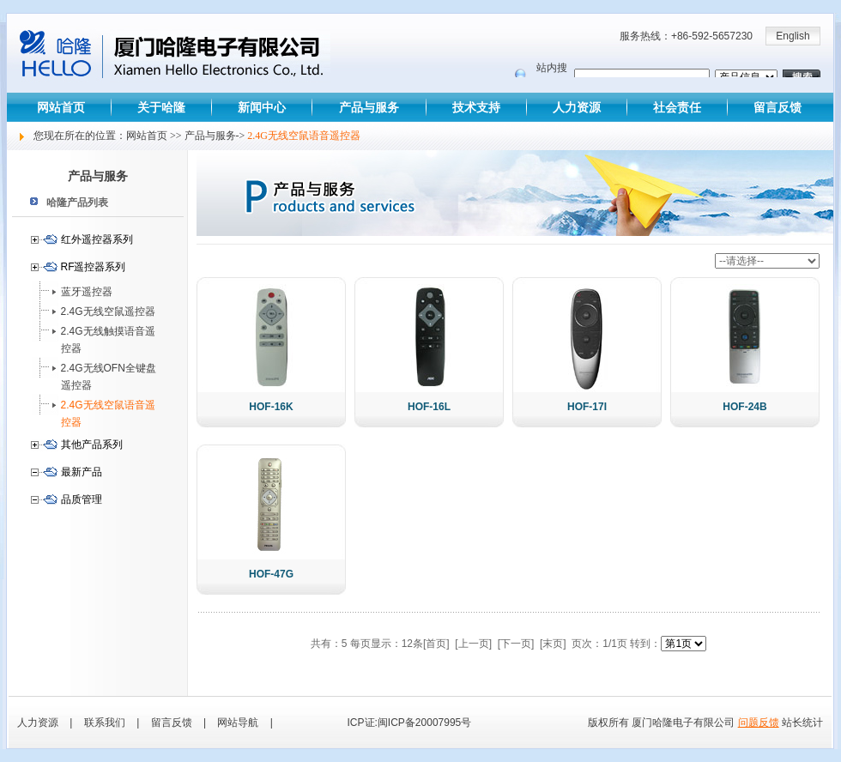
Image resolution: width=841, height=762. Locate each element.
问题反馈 (758, 723)
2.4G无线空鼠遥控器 (108, 311)
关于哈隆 (161, 107)
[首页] (436, 644)
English (792, 36)
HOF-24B (744, 407)
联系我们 (104, 723)
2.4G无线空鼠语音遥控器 (108, 413)
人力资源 (577, 107)
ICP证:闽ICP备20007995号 (410, 723)
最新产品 (81, 472)
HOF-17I (587, 407)
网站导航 (237, 723)
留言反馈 (777, 107)
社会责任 (677, 107)
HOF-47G (271, 574)
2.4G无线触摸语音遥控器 (108, 339)
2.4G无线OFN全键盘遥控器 (108, 376)
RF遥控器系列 (93, 267)
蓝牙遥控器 (86, 292)
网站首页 (61, 107)
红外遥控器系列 (97, 239)
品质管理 (81, 499)
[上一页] (473, 644)
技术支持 (476, 107)
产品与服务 (369, 107)
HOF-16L (429, 407)
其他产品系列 (92, 444)
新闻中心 (262, 107)
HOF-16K (271, 407)
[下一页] (516, 644)
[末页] (553, 644)
